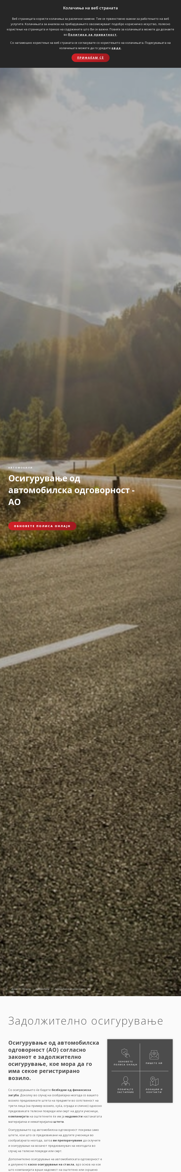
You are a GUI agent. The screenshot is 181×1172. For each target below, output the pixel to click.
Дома (14, 988)
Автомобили (42, 988)
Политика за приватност (92, 35)
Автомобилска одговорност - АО (73, 988)
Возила (26, 988)
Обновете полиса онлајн (42, 526)
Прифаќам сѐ (90, 58)
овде (116, 48)
